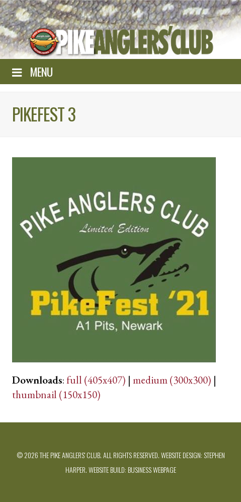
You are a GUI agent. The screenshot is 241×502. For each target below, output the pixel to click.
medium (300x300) (172, 380)
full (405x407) (96, 380)
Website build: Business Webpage (132, 469)
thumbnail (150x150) (56, 394)
